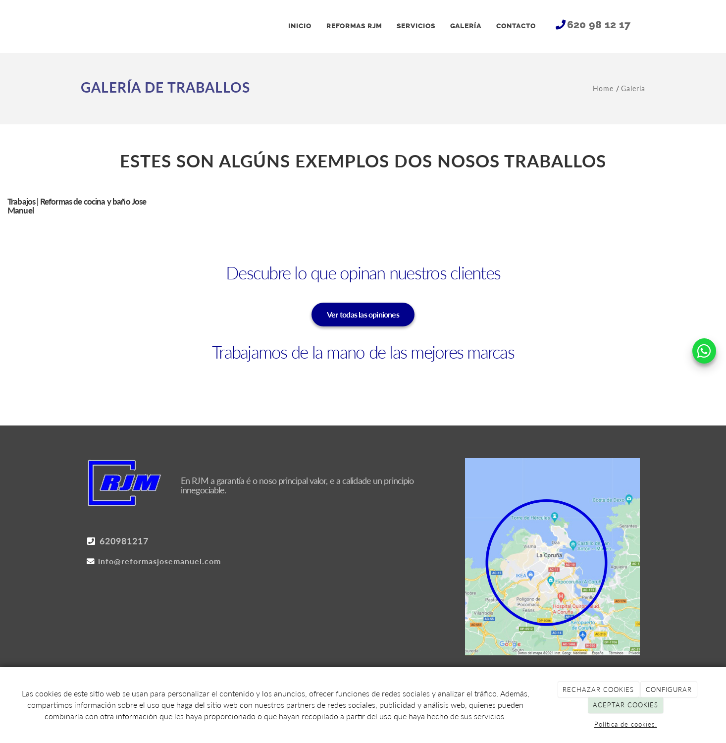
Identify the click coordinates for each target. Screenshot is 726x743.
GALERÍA (465, 26)
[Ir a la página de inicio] (86, 26)
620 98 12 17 (598, 25)
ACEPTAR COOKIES (625, 705)
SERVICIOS (416, 26)
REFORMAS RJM (354, 26)
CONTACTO (516, 26)
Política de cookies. (625, 724)
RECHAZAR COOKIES (598, 689)
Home (604, 88)
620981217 (117, 541)
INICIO (299, 26)
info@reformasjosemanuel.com (153, 561)
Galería (633, 88)
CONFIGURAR (669, 689)
